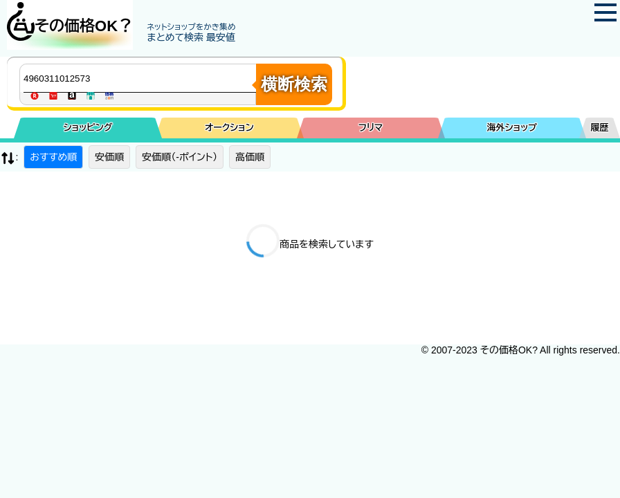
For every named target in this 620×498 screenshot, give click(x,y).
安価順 (109, 157)
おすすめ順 (53, 157)
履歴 (600, 127)
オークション (229, 127)
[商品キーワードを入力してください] (141, 78)
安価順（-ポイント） (179, 157)
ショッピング (88, 127)
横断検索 (294, 84)
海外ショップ (512, 127)
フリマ (370, 127)
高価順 (249, 157)
